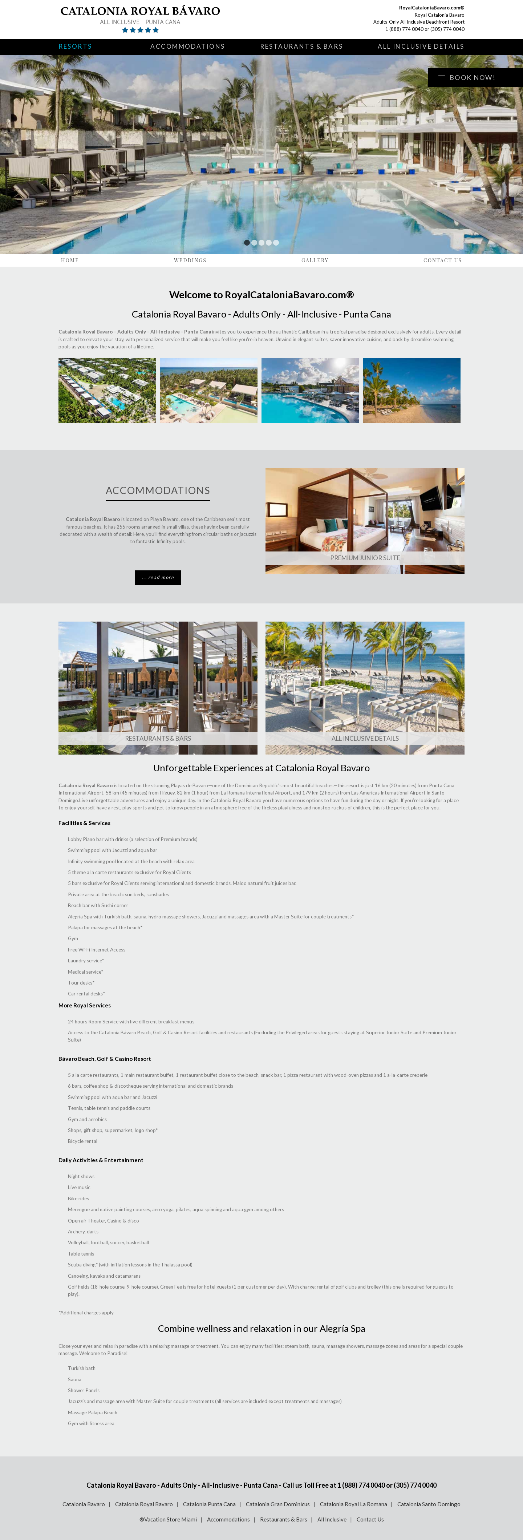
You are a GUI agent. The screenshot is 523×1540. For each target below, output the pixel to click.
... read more (158, 577)
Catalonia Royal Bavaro (144, 1504)
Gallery (315, 260)
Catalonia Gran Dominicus (278, 1504)
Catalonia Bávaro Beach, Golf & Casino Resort (149, 1032)
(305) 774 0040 (447, 29)
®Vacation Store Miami (168, 1519)
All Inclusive (331, 1519)
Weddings (190, 260)
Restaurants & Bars (301, 46)
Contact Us (442, 260)
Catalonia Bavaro (83, 1504)
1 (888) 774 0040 (404, 29)
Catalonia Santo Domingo (429, 1504)
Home (70, 260)
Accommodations (187, 46)
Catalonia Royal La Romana (353, 1504)
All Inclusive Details (421, 46)
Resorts (75, 46)
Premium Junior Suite (365, 558)
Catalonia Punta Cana (209, 1504)
